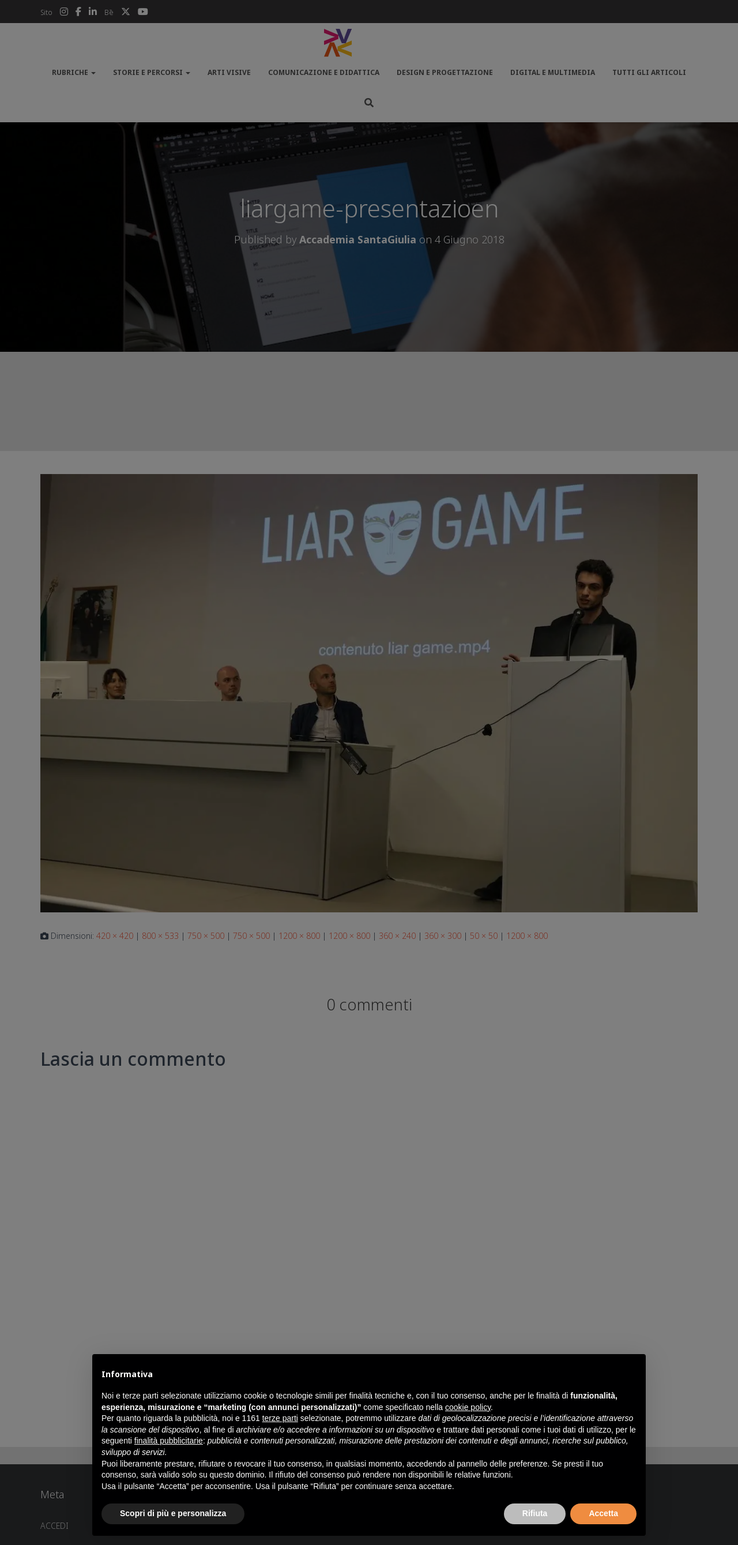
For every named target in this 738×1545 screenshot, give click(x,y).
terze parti (280, 1418)
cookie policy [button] (468, 1407)
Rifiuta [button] (535, 1513)
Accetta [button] (603, 1513)
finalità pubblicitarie (168, 1440)
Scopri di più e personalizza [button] (173, 1513)
